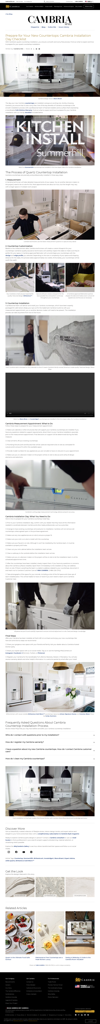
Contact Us (29, 982)
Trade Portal (52, 982)
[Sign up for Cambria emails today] (85, 1011)
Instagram (9, 653)
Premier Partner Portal (55, 985)
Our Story (8, 988)
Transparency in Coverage (56, 1015)
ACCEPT (90, 1021)
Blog (43, 27)
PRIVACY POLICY (18, 1020)
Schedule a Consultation (34, 991)
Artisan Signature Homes (68, 714)
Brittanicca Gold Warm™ (36, 714)
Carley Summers (50, 716)
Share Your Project (11, 1003)
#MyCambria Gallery (21, 846)
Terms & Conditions (32, 1015)
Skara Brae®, (59, 858)
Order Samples (19, 1)
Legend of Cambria (11, 1000)
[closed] (50, 735)
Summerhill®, (28, 858)
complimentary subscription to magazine (58, 834)
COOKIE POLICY (32, 1020)
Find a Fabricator (53, 997)
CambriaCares (69, 1)
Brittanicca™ (28, 296)
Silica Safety (51, 994)
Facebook (17, 653)
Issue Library (64, 27)
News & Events (10, 982)
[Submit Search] (44, 1)
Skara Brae (23, 419)
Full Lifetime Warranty (23, 110)
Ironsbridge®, (49, 858)
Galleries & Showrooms (33, 988)
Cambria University (11, 997)
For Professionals (28, 1)
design (8, 255)
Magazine (35, 27)
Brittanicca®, (39, 858)
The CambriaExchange (55, 988)
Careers (7, 985)
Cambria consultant (57, 838)
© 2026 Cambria (9, 1015)
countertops (29, 103)
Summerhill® (29, 167)
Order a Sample (31, 994)
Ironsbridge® (34, 419)
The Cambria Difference (12, 991)
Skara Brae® (58, 98)
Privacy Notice (21, 1015)
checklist (28, 112)
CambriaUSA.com (9, 1)
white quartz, (10, 861)
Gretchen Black (85, 714)
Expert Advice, (69, 858)
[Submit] (44, 1)
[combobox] (51, 1)
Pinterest (41, 653)
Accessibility (43, 1015)
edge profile (18, 255)
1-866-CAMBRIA (79, 1)
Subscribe (52, 27)
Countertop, (18, 858)
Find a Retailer (30, 985)
